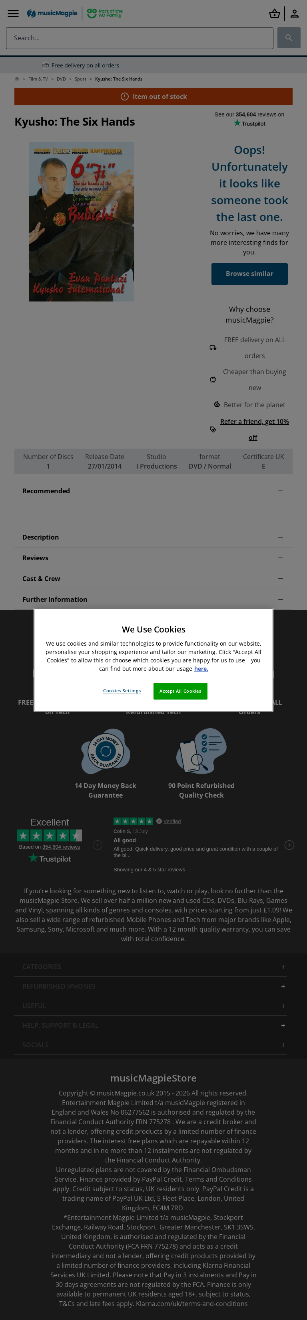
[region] (153, 660)
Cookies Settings (122, 691)
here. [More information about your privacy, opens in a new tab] (201, 669)
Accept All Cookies (180, 691)
